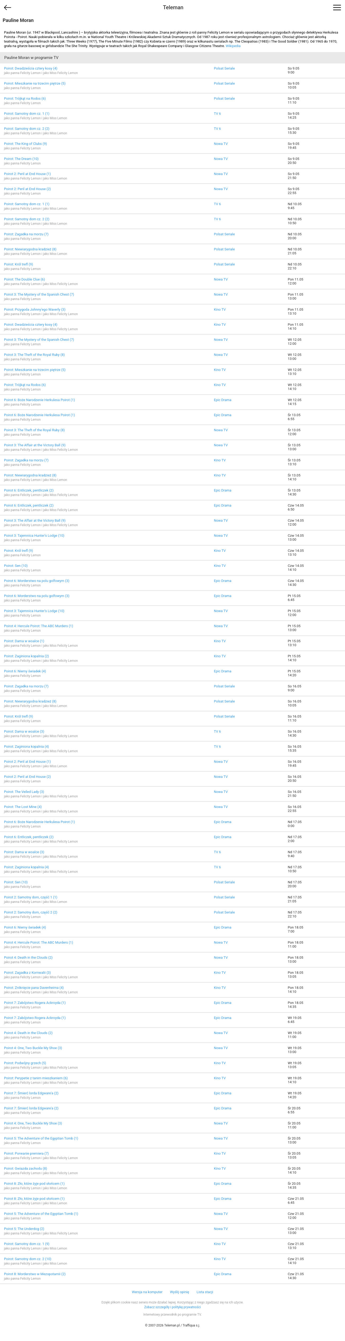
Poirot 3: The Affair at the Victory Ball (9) (34, 445)
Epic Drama (222, 400)
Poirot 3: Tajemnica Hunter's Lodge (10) (34, 536)
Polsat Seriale (224, 68)
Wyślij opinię (179, 1292)
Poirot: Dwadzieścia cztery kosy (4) (30, 68)
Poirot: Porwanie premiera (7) (26, 1153)
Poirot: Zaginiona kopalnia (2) (26, 656)
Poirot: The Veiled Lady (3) (24, 792)
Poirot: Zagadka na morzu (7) (26, 234)
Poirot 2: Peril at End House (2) (27, 189)
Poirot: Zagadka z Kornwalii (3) (27, 973)
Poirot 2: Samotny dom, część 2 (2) (30, 912)
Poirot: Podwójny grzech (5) (25, 1063)
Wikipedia (233, 46)
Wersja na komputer (147, 1292)
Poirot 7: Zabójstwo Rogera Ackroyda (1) (35, 1003)
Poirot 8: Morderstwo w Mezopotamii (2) (35, 1274)
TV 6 (217, 114)
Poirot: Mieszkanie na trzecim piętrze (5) (34, 83)
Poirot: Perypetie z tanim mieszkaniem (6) (36, 1078)
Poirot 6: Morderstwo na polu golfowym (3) (36, 581)
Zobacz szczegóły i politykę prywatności (172, 1307)
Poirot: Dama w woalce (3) (24, 731)
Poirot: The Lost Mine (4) (23, 807)
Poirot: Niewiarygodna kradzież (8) (30, 249)
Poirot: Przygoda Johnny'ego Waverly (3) (34, 309)
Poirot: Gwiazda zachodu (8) (25, 1168)
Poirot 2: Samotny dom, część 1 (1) (30, 897)
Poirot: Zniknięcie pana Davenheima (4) (34, 988)
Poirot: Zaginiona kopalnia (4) (26, 746)
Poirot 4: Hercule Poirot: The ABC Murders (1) (38, 626)
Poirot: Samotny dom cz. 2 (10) (27, 1259)
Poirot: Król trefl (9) (18, 264)
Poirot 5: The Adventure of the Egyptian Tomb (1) (41, 1138)
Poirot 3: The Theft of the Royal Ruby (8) (34, 355)
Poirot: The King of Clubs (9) (25, 144)
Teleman (173, 7)
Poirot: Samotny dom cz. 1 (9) (27, 1244)
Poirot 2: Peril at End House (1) (27, 174)
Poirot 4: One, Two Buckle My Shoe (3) (33, 1048)
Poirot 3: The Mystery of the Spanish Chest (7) (39, 294)
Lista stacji (204, 1292)
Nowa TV (221, 144)
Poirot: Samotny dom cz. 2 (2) (27, 129)
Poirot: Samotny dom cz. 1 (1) (27, 114)
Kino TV (220, 309)
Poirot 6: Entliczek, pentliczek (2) (28, 490)
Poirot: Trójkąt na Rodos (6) (25, 98)
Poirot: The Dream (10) (21, 159)
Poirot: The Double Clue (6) (24, 279)
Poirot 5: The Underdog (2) (24, 1229)
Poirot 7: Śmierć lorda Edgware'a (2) (31, 1093)
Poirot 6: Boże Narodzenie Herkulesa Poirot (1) (39, 400)
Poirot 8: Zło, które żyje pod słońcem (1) (34, 1184)
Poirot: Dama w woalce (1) (24, 641)
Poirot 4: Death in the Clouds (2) (28, 957)
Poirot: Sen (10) (16, 566)
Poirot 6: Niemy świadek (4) (25, 671)
